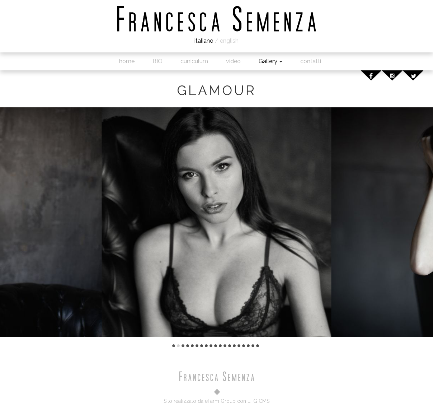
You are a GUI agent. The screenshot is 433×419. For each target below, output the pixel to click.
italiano (203, 40)
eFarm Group (220, 401)
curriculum (194, 61)
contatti (310, 61)
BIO (157, 61)
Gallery (270, 61)
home (127, 61)
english (229, 40)
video (233, 61)
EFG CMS (258, 401)
